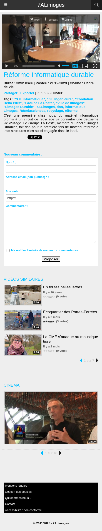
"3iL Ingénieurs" (60, 99)
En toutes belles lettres (62, 287)
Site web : (13, 191)
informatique (75, 107)
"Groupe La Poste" (39, 103)
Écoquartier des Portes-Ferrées (70, 312)
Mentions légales (16, 485)
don (60, 107)
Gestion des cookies (18, 491)
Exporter (27, 93)
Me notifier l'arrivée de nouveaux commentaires (44, 250)
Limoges (11, 110)
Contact (10, 504)
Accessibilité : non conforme (23, 510)
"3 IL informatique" (29, 99)
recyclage (55, 110)
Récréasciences (32, 110)
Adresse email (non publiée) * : (27, 177)
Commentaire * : (17, 206)
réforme (71, 110)
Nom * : (11, 162)
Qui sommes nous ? (18, 498)
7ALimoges (51, 5)
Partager (10, 93)
